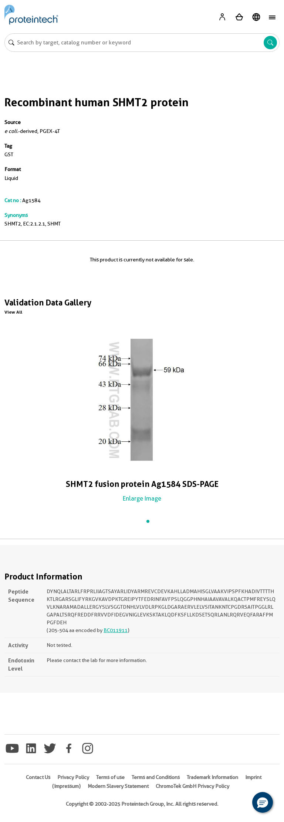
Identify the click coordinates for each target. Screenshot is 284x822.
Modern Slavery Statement (118, 786)
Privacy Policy (73, 777)
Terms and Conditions (156, 777)
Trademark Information (212, 777)
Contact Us (38, 777)
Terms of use (110, 777)
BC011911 (116, 630)
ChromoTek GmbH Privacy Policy (192, 786)
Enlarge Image (142, 498)
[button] (262, 802)
